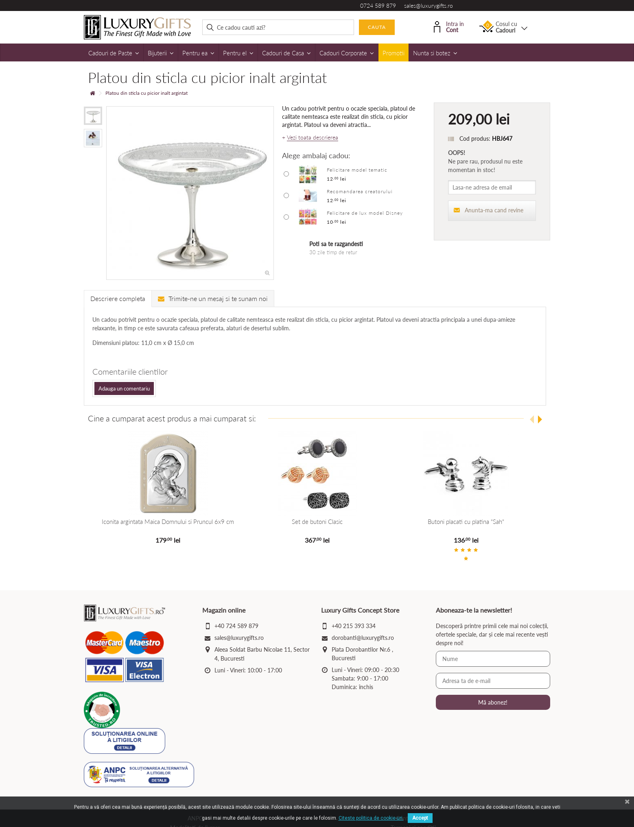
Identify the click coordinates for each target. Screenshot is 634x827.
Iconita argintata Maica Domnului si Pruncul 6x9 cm (168, 521)
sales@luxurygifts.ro (428, 5)
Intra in (449, 26)
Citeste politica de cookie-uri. (371, 818)
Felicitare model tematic (357, 170)
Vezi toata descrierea (312, 137)
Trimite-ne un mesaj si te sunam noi (213, 298)
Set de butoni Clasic (316, 521)
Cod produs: (474, 138)
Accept (420, 818)
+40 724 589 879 (236, 625)
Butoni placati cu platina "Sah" (466, 521)
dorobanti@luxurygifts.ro (363, 637)
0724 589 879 (378, 5)
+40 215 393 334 (354, 625)
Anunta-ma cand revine (488, 210)
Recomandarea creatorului (360, 191)
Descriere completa (117, 298)
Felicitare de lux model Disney (365, 213)
